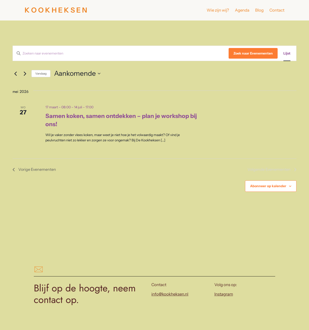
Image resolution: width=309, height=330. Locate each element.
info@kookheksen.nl (169, 294)
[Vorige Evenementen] (15, 73)
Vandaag (41, 73)
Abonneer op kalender (268, 186)
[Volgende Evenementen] (25, 73)
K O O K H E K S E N (56, 10)
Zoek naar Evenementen (253, 53)
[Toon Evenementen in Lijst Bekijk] (286, 53)
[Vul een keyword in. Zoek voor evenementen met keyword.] (121, 53)
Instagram (223, 294)
